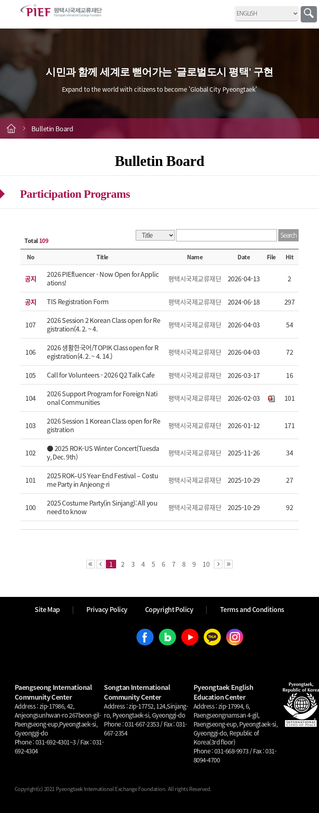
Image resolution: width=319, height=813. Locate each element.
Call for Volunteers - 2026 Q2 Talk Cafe (100, 375)
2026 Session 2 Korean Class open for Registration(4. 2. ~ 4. (103, 324)
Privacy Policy (107, 609)
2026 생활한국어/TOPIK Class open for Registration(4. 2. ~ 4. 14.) (102, 351)
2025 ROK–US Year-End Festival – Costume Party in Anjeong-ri (102, 480)
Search (309, 14)
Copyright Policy (169, 609)
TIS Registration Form (78, 301)
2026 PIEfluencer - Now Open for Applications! (102, 278)
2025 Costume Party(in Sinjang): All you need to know (102, 507)
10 (206, 564)
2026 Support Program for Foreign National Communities (102, 398)
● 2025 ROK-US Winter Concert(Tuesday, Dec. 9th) (103, 452)
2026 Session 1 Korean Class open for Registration (103, 425)
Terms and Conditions (252, 609)
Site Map (47, 609)
